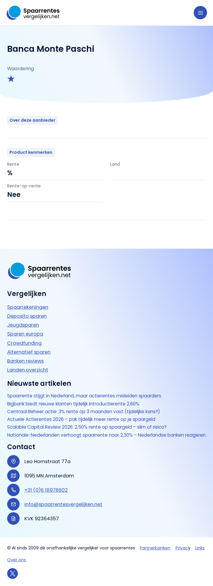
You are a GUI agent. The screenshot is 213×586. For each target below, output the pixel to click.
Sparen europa (25, 328)
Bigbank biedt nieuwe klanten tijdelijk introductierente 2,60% (76, 398)
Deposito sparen (27, 310)
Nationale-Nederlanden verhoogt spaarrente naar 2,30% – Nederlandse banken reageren (99, 432)
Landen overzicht (27, 364)
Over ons (16, 560)
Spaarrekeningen (27, 301)
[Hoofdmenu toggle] (200, 12)
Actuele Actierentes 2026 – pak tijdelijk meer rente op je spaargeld (84, 413)
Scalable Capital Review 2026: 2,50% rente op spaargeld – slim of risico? (89, 421)
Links (200, 548)
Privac (182, 548)
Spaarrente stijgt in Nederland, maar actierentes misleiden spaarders (87, 390)
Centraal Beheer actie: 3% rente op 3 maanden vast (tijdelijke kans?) (86, 406)
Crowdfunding (24, 336)
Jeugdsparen (23, 319)
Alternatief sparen (29, 345)
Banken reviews (25, 354)
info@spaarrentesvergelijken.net (63, 504)
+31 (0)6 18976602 (46, 490)
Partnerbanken (155, 548)
